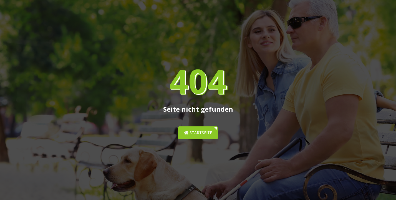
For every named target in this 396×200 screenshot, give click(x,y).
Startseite (198, 132)
